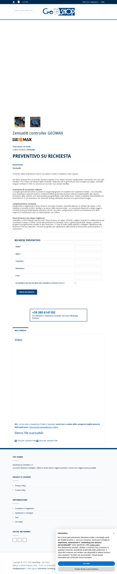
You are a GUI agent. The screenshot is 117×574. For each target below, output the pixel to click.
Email (18, 254)
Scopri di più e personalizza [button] (86, 569)
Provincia (20, 268)
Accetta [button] (86, 564)
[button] (114, 533)
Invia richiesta (26, 292)
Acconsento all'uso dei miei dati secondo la (40, 283)
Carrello (25, 2)
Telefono (20, 261)
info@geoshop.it (19, 568)
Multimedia (20, 330)
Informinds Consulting (46, 568)
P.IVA (18, 276)
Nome (18, 247)
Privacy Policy (58, 283)
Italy (102, 2)
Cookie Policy (20, 490)
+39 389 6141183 (43, 312)
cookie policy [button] (95, 545)
